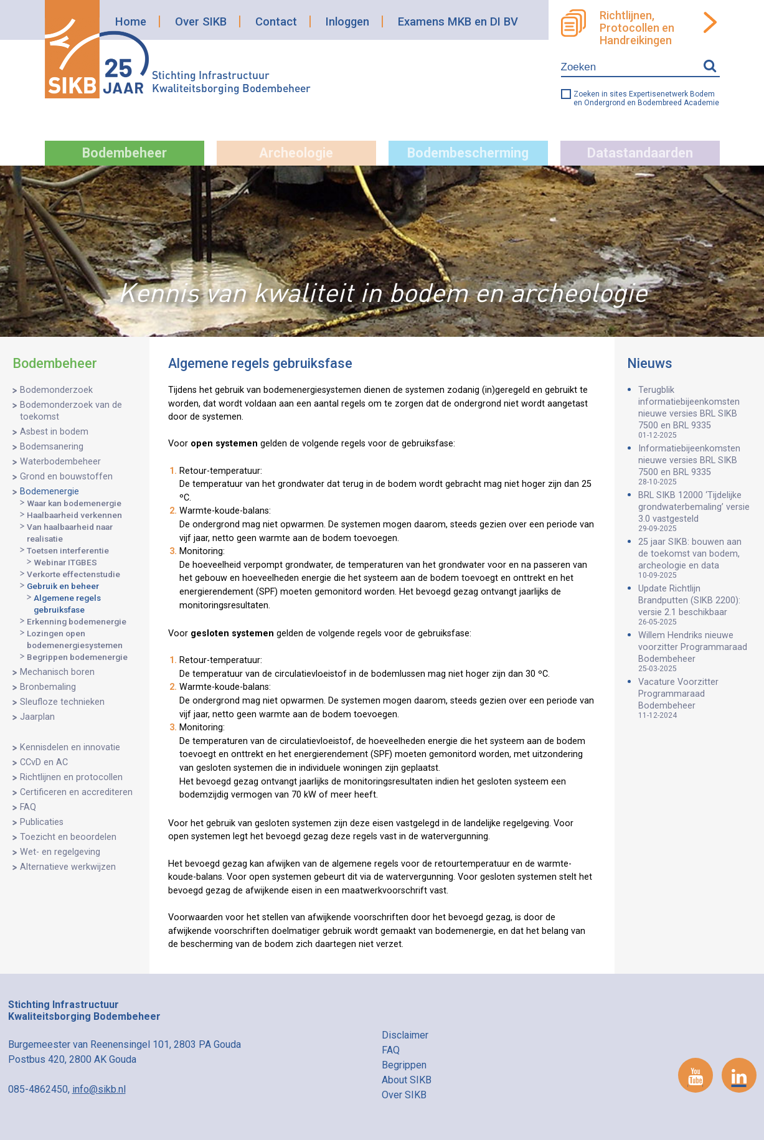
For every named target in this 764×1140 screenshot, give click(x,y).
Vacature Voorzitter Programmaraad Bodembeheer (695, 698)
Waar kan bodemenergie (74, 503)
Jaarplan (37, 717)
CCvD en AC (44, 762)
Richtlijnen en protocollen (71, 777)
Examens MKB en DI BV (458, 21)
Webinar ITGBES (65, 562)
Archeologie (296, 153)
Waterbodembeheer (60, 461)
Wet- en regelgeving (60, 852)
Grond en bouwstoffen (66, 476)
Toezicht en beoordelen (68, 837)
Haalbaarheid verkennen (74, 515)
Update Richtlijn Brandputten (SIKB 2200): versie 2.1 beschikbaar (695, 604)
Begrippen (404, 1065)
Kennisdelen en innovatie (70, 747)
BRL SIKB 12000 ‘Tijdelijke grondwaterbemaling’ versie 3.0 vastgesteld (695, 511)
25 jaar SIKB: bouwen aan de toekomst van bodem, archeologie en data (695, 558)
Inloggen (347, 21)
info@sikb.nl (99, 1089)
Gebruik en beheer (63, 586)
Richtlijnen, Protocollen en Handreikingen (637, 28)
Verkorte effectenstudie (73, 574)
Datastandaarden (640, 153)
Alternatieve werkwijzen (68, 867)
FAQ (28, 807)
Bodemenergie (49, 491)
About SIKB (407, 1080)
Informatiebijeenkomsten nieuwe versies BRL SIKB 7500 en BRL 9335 (695, 464)
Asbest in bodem (54, 431)
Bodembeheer (124, 153)
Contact (276, 21)
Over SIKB (201, 21)
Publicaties (42, 822)
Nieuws (649, 363)
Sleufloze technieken (62, 702)
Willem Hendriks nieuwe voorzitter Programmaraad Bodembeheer (695, 651)
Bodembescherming (468, 153)
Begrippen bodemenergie (77, 657)
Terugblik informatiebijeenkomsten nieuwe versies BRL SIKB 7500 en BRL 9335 (695, 412)
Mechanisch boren (57, 672)
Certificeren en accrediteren (76, 792)
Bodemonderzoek (56, 390)
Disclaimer (405, 1035)
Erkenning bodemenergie (76, 621)
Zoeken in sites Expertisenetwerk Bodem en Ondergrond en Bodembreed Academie (646, 98)
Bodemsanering (51, 446)
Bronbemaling (48, 687)
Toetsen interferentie (68, 550)
